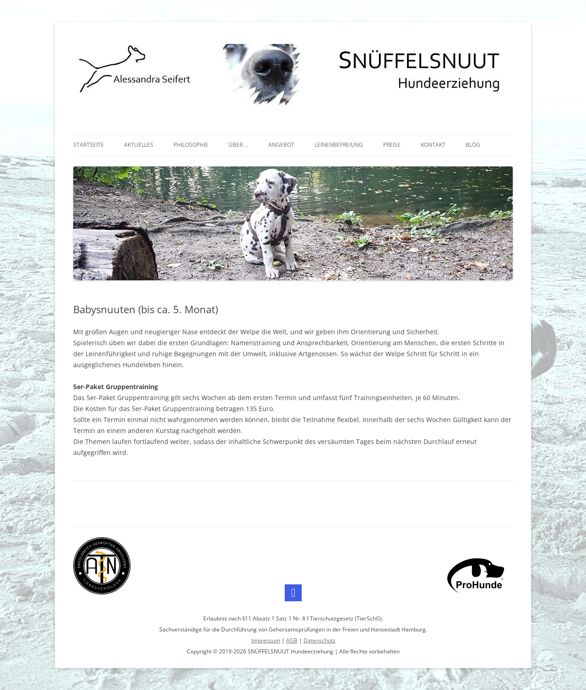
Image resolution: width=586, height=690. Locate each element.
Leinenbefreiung (339, 145)
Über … (238, 145)
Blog (473, 145)
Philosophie (191, 145)
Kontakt (433, 145)
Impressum (265, 640)
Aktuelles (138, 145)
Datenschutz (320, 640)
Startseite (88, 145)
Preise (392, 145)
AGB (292, 640)
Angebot (281, 145)
